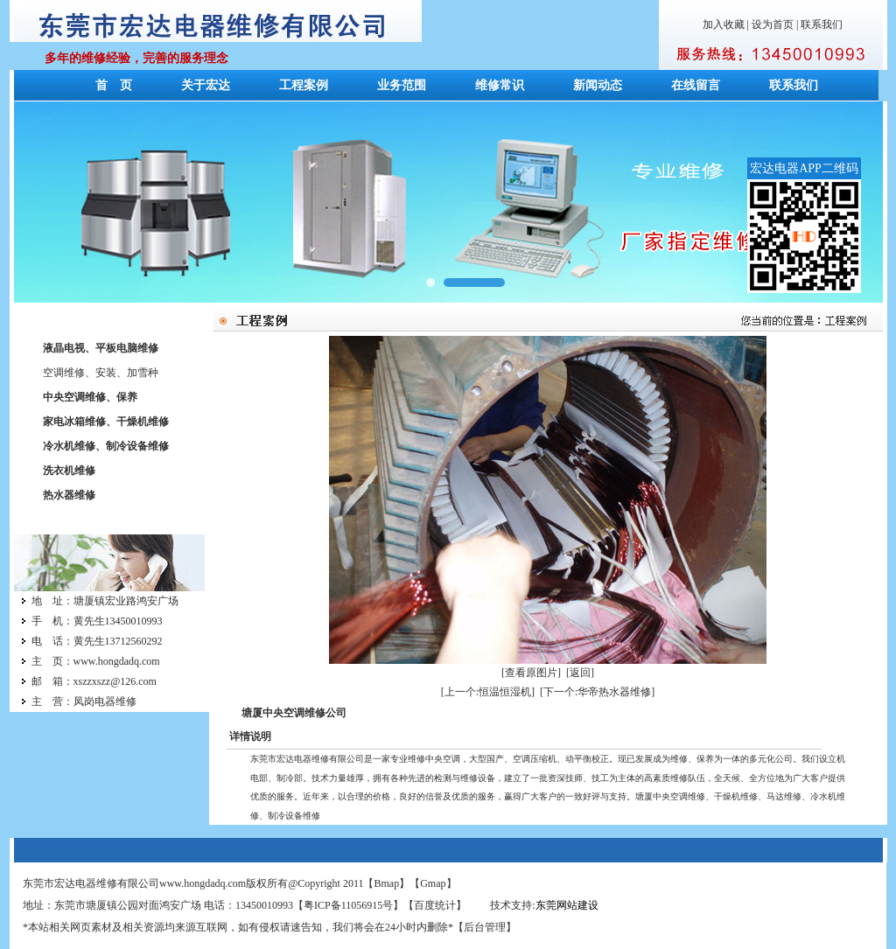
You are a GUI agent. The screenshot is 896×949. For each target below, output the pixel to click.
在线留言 (695, 85)
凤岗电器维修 (105, 701)
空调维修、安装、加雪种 (100, 372)
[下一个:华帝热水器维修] (597, 692)
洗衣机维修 (69, 470)
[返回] (580, 672)
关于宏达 (205, 85)
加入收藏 (724, 24)
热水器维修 (69, 495)
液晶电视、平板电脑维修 (100, 348)
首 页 (113, 85)
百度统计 (435, 905)
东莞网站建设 (567, 905)
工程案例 (303, 85)
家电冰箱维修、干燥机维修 (106, 421)
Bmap (387, 883)
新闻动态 (597, 85)
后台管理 (485, 927)
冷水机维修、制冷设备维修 (106, 446)
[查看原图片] (531, 672)
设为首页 (773, 24)
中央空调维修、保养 (90, 397)
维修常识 (499, 85)
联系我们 (822, 24)
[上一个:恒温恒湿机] (488, 692)
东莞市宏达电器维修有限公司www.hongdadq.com (134, 883)
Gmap (432, 883)
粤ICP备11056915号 (348, 905)
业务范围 (401, 85)
